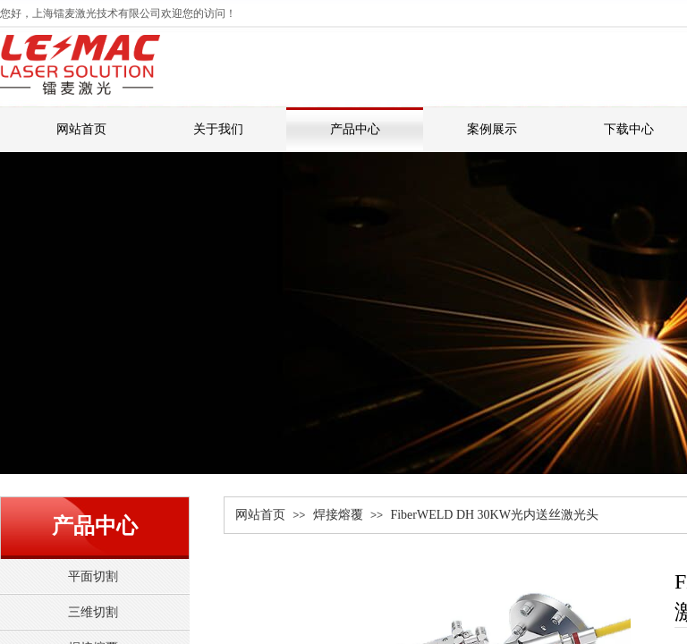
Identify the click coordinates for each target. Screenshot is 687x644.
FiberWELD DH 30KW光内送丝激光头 (494, 514)
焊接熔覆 (338, 514)
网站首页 (260, 514)
